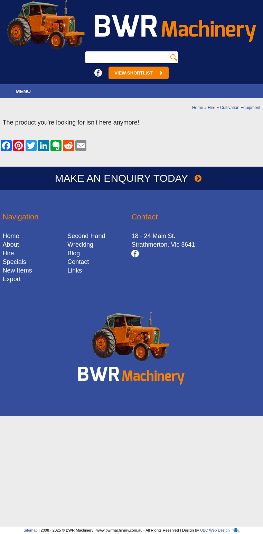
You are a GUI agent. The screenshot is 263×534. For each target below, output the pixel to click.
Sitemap (30, 530)
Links (74, 270)
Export (12, 279)
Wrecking (80, 244)
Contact (78, 261)
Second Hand (86, 236)
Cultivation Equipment (240, 107)
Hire (211, 107)
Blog (73, 253)
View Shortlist (138, 73)
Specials (14, 261)
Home (197, 107)
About (11, 244)
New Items (17, 270)
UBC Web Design (215, 530)
